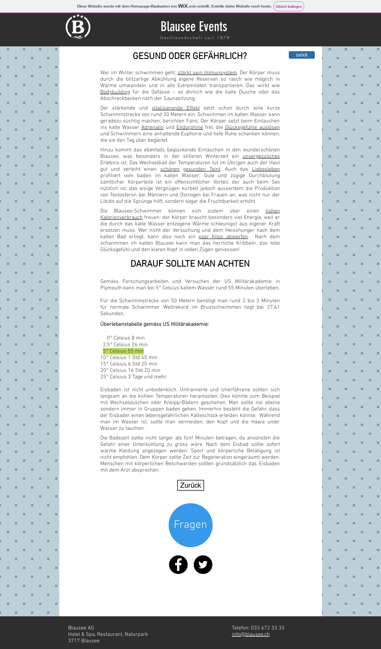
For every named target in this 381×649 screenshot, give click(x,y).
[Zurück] (190, 485)
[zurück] (302, 55)
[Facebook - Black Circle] (178, 564)
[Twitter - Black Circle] (203, 564)
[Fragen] (191, 525)
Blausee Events (194, 26)
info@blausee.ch (251, 634)
